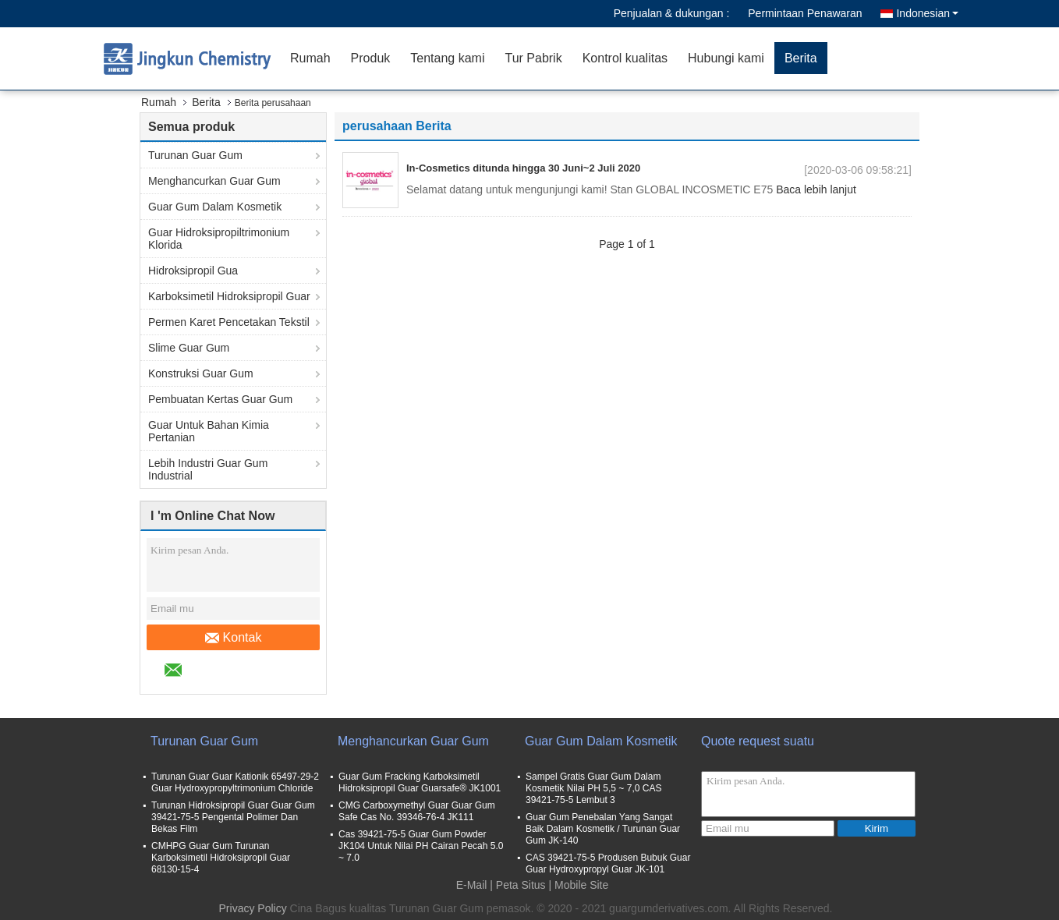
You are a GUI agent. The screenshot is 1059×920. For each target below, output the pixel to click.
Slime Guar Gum (188, 347)
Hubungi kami (726, 58)
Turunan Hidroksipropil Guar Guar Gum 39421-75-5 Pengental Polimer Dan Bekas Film (233, 817)
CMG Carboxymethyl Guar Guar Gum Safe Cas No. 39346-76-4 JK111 (416, 811)
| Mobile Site (579, 885)
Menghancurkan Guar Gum (214, 181)
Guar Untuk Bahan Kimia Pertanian (208, 431)
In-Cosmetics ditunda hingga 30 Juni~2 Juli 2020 (523, 168)
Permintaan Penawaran (805, 13)
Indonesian (927, 13)
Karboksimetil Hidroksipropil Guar (229, 296)
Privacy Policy (253, 908)
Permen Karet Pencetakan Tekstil (229, 322)
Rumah (310, 58)
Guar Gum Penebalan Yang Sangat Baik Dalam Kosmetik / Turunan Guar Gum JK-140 (603, 829)
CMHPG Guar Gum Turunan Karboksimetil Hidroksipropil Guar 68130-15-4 (220, 857)
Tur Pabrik (533, 58)
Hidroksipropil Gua (193, 270)
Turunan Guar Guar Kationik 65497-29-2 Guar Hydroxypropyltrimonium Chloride (235, 782)
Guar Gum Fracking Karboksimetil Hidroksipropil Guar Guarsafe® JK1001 (419, 782)
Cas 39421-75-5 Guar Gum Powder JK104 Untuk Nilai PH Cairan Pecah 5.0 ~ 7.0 (420, 846)
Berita (801, 58)
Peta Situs (521, 885)
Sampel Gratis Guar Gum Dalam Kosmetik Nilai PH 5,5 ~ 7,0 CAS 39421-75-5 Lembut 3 (593, 788)
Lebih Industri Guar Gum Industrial (207, 469)
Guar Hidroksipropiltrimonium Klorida (218, 238)
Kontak (233, 638)
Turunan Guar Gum (195, 155)
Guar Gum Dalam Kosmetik (215, 206)
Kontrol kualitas (625, 58)
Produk (371, 58)
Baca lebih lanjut (816, 189)
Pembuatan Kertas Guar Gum (220, 399)
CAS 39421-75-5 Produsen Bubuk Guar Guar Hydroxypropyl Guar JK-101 (608, 863)
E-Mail (471, 885)
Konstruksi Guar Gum (200, 373)
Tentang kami (447, 58)
